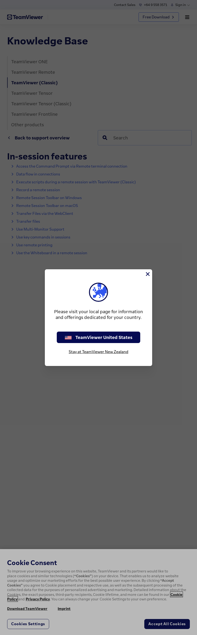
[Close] (147, 274)
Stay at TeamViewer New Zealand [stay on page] (98, 351)
